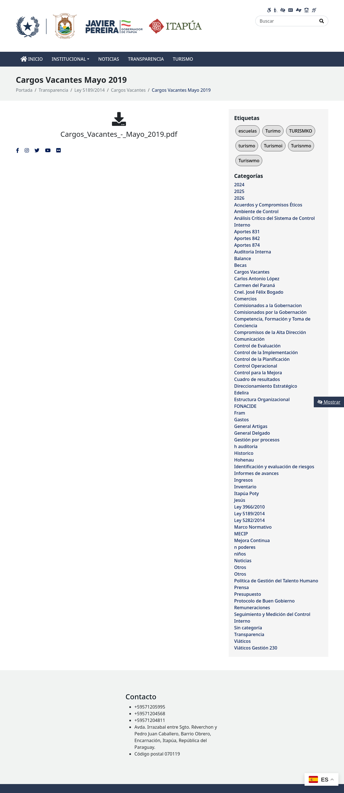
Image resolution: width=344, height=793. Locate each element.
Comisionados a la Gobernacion (268, 305)
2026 (239, 198)
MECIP (241, 534)
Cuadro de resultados (257, 379)
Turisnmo (301, 146)
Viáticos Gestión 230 (255, 648)
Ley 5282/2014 (249, 520)
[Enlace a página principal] (109, 25)
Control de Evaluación (257, 346)
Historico (244, 453)
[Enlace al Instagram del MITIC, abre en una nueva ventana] (27, 150)
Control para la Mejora (258, 373)
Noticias (243, 560)
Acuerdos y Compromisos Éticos (268, 205)
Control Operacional (255, 366)
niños (240, 554)
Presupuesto (247, 594)
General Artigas (251, 426)
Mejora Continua (252, 540)
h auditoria (246, 446)
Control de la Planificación (262, 359)
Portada (24, 90)
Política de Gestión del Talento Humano (276, 581)
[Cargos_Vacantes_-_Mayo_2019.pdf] (119, 119)
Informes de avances (256, 473)
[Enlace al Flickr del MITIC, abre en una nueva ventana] (58, 150)
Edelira (241, 393)
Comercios (245, 299)
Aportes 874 (247, 245)
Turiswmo (248, 160)
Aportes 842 (247, 238)
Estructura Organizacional (262, 399)
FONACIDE (245, 406)
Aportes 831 (247, 232)
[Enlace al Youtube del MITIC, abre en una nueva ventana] (48, 150)
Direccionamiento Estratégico (265, 386)
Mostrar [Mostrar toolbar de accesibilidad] (328, 402)
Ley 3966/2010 (249, 507)
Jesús (239, 500)
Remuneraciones (252, 607)
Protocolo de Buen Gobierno (264, 601)
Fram (239, 413)
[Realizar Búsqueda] (321, 21)
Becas (240, 265)
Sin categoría (248, 628)
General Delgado (252, 433)
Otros (240, 567)
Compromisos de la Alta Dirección (270, 332)
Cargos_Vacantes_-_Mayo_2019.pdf (118, 134)
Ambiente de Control (256, 211)
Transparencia (53, 90)
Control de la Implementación (266, 352)
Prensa (241, 587)
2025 (239, 191)
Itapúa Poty (246, 493)
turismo (246, 146)
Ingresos (243, 480)
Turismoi (273, 146)
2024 (239, 185)
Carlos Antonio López (257, 279)
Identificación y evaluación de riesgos (274, 466)
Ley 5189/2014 (89, 90)
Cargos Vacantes (128, 90)
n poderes (245, 547)
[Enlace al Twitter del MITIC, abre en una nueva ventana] (36, 150)
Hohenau (244, 460)
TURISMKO (300, 131)
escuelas (247, 131)
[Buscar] (285, 21)
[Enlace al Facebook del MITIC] (17, 150)
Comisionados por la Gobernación (270, 312)
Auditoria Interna (252, 252)
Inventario (245, 487)
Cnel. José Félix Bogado (259, 292)
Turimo (272, 131)
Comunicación (249, 339)
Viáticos (242, 641)
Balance (242, 258)
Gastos (241, 419)
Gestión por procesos (257, 440)
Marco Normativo (253, 527)
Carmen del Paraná (254, 285)
